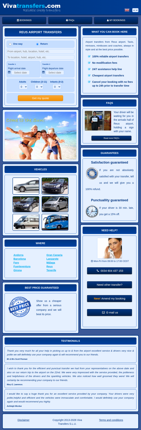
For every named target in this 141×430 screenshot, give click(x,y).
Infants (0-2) (56, 82)
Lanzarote (52, 258)
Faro (16, 262)
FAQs (70, 20)
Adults (22, 82)
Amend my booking (109, 298)
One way (16, 44)
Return (42, 44)
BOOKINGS (24, 20)
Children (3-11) (39, 82)
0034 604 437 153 (110, 270)
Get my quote (40, 98)
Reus (49, 266)
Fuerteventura (21, 266)
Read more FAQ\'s (111, 138)
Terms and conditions (111, 420)
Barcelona (19, 258)
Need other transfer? (109, 284)
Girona (17, 270)
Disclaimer (23, 420)
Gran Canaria (54, 255)
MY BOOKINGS (116, 20)
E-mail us (110, 312)
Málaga (50, 262)
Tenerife (51, 270)
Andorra (18, 255)
